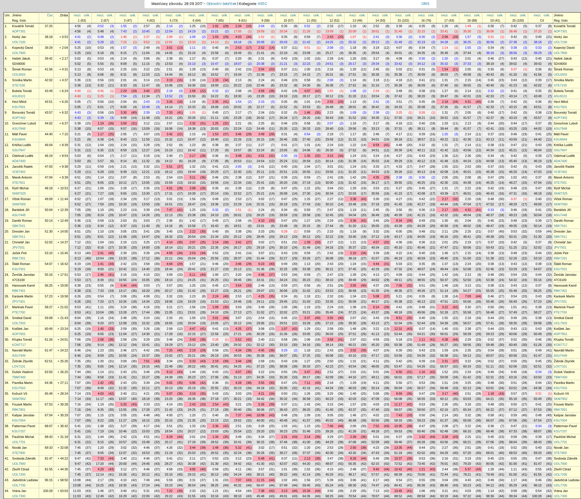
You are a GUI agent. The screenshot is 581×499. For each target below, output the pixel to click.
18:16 (237, 42)
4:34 (238, 350)
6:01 (101, 107)
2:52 (376, 26)
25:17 (329, 53)
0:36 (491, 26)
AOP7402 (19, 117)
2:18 (169, 91)
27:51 (352, 74)
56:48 (490, 312)
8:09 (124, 63)
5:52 (238, 339)
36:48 (513, 31)
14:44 (169, 74)
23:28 (261, 96)
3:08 (261, 328)
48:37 (490, 215)
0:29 (284, 350)
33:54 (375, 96)
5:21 (78, 134)
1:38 (445, 296)
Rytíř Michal (20, 188)
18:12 (169, 172)
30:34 (329, 193)
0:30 (422, 37)
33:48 (352, 204)
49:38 (490, 236)
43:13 (490, 139)
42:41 (490, 128)
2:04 (261, 26)
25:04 (192, 258)
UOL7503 (19, 323)
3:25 (399, 112)
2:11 (445, 231)
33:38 (306, 269)
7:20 (101, 301)
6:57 (101, 128)
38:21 (421, 117)
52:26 (513, 258)
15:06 (169, 85)
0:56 (101, 80)
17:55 (237, 31)
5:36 (78, 80)
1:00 (307, 69)
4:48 (399, 145)
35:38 (398, 74)
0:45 (491, 80)
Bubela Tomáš (22, 91)
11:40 (146, 226)
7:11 (307, 382)
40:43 (490, 74)
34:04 (352, 215)
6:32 (101, 85)
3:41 (147, 231)
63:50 (49, 372)
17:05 (215, 161)
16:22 (215, 96)
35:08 (421, 107)
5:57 (101, 161)
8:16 (101, 247)
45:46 (421, 247)
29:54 (375, 53)
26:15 (261, 139)
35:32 (444, 63)
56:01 (444, 334)
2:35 (216, 101)
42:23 (329, 366)
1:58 (192, 91)
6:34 (101, 226)
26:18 (283, 204)
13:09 (146, 128)
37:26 (444, 107)
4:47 (192, 328)
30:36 (375, 74)
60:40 (513, 344)
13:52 (169, 96)
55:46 (490, 301)
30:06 (283, 290)
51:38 (490, 258)
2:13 (238, 80)
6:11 (192, 274)
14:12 (169, 161)
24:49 (261, 128)
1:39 (307, 242)
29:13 (283, 236)
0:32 (216, 91)
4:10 (261, 220)
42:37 (490, 117)
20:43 (283, 42)
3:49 (261, 134)
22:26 (237, 139)
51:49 (421, 344)
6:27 (78, 188)
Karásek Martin (22, 296)
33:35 (329, 301)
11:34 (146, 96)
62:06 (513, 366)
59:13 (467, 355)
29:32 (237, 344)
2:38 (169, 58)
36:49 (375, 215)
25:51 (283, 172)
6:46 (78, 350)
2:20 (238, 58)
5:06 (192, 382)
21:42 (306, 42)
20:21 (192, 247)
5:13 (78, 69)
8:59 (124, 150)
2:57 (147, 26)
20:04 (192, 323)
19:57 (237, 150)
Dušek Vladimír (22, 372)
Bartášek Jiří (20, 210)
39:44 (444, 128)
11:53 (146, 74)
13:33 (123, 258)
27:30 (306, 193)
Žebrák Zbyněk (22, 361)
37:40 (444, 85)
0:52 (101, 26)
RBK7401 (19, 290)
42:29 (375, 269)
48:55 (421, 280)
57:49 (513, 312)
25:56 (215, 258)
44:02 (49, 123)
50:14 (49, 220)
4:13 (376, 274)
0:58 (307, 80)
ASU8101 (19, 96)
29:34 (375, 63)
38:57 (421, 139)
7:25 (169, 350)
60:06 (513, 334)
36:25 (467, 42)
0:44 (491, 123)
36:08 (329, 258)
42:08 (444, 172)
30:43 (329, 117)
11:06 (123, 236)
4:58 (261, 91)
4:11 (376, 361)
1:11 (192, 47)
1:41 (101, 264)
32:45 (329, 215)
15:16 (192, 53)
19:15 (146, 366)
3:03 (147, 220)
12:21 (146, 172)
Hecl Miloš (19, 101)
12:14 (123, 366)
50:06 (467, 247)
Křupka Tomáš (22, 339)
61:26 (49, 339)
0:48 (101, 37)
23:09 (306, 53)
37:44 (467, 53)
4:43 (78, 112)
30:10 (329, 204)
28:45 (261, 236)
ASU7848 (19, 128)
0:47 (514, 145)
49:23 (513, 215)
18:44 (169, 269)
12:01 (169, 42)
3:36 (399, 37)
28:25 (261, 215)
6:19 (78, 264)
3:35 (147, 188)
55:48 (513, 290)
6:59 (376, 145)
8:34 (399, 220)
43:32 (444, 215)
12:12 (123, 344)
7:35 (78, 361)
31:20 (352, 96)
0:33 (538, 47)
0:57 (491, 231)
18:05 (169, 323)
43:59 (513, 139)
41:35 (375, 290)
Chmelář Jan (21, 242)
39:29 (49, 47)
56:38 (444, 355)
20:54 (192, 236)
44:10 (352, 377)
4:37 (376, 285)
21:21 (283, 63)
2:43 (330, 37)
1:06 (307, 339)
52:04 (398, 323)
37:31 (398, 128)
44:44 (444, 204)
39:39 (398, 150)
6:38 (101, 139)
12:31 (398, 328)
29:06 (261, 323)
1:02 (216, 26)
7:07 (78, 382)
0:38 (514, 47)
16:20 (146, 290)
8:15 (124, 53)
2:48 (124, 318)
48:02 (467, 226)
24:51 (329, 63)
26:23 (192, 377)
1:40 (101, 328)
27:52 (352, 85)
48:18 (49, 188)
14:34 (146, 301)
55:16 (49, 274)
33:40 (352, 236)
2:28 (330, 58)
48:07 (421, 269)
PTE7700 (18, 312)
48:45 (444, 258)
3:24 (376, 155)
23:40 (215, 344)
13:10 (192, 42)
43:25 (513, 128)
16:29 (192, 161)
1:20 (445, 58)
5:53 (78, 274)
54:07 (49, 264)
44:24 (467, 161)
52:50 (467, 280)
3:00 (124, 123)
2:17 (238, 112)
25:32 (352, 42)
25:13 (237, 269)
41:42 (444, 150)
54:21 (421, 334)
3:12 (147, 123)
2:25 (124, 69)
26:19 (215, 355)
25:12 (237, 236)
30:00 (329, 182)
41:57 (467, 107)
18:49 (237, 53)
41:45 (398, 204)
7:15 (124, 42)
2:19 (124, 242)
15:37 (146, 355)
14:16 (169, 226)
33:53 (329, 290)
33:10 (283, 344)
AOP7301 (19, 31)
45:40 (513, 161)
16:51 (169, 204)
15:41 (146, 344)
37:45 (352, 269)
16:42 (192, 150)
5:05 (78, 101)
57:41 (490, 323)
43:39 (444, 193)
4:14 (169, 242)
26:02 (261, 117)
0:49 (216, 199)
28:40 (329, 128)
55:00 (467, 301)
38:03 (444, 74)
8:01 (101, 236)
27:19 (306, 182)
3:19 (376, 47)
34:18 (261, 388)
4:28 (238, 382)
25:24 (283, 161)
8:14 (124, 161)
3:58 (147, 264)
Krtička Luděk (21, 145)
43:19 (513, 117)
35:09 (352, 301)
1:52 (261, 37)
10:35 (123, 247)
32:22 (329, 236)
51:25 (513, 247)
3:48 (399, 91)
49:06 (421, 312)
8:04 (78, 318)
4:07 (399, 47)
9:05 (101, 366)
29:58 (329, 139)
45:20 (375, 344)
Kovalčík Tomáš (23, 26)
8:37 (124, 226)
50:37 (444, 280)
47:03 (49, 166)
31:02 (306, 290)
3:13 (468, 285)
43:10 (352, 355)
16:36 (192, 85)
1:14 (445, 47)
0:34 (422, 47)
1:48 (445, 285)
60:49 (49, 328)
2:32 (192, 123)
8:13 (78, 253)
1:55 (124, 26)
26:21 (237, 290)
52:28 (444, 312)
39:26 (398, 172)
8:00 (101, 269)
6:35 (101, 150)
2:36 (468, 155)
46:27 (513, 182)
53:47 (398, 366)
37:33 (467, 63)
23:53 (306, 107)
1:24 (353, 155)
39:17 (306, 377)
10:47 (123, 215)
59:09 (444, 377)
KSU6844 (19, 139)
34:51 (375, 150)
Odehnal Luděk (22, 155)
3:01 (169, 47)
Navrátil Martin (22, 350)
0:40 (538, 37)
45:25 (490, 182)
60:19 (467, 366)
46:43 (490, 193)
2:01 (468, 58)
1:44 (192, 372)
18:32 (169, 236)
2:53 (238, 47)
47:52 (490, 204)
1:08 (353, 91)
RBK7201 (19, 258)
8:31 (124, 74)
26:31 (329, 74)
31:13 (237, 377)
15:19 (169, 150)
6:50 (399, 372)
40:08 (467, 74)
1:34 (353, 296)
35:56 (375, 193)
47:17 (375, 355)
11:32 (146, 161)
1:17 (192, 58)
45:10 (398, 247)
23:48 (283, 226)
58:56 (467, 344)
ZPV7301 (18, 301)
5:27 (399, 188)
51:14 (444, 290)
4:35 (376, 177)
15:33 (192, 107)
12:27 (146, 150)
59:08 (49, 318)
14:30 (146, 334)
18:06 (169, 301)
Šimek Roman (22, 69)
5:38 (78, 123)
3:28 (147, 145)
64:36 (49, 382)
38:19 (490, 63)
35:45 (329, 312)
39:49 (352, 280)
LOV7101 (18, 366)
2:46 (376, 134)
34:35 (421, 53)
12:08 (123, 323)
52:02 (49, 242)
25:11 (261, 172)
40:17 (375, 301)
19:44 (192, 172)
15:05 (146, 280)
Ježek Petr (19, 253)
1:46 (124, 37)
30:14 (329, 161)
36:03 (329, 334)
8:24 (101, 215)
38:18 (49, 37)
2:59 (124, 328)
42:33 (490, 96)
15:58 (192, 226)
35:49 (444, 53)
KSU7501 (19, 269)
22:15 (192, 334)
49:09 (49, 199)
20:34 (283, 31)
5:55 (101, 63)
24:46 (237, 301)
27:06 (215, 377)
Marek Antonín (22, 177)
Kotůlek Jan (20, 328)
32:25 (283, 269)
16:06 (169, 128)
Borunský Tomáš (23, 112)
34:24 (283, 280)
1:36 (445, 155)
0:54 (307, 134)
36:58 (352, 290)
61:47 (49, 350)
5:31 (78, 145)
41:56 (49, 69)
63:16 (513, 377)
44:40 (49, 134)
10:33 (123, 204)
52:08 (467, 269)
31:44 (261, 258)
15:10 (192, 63)
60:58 (513, 355)
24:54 (261, 161)
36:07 (283, 355)
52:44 (421, 323)
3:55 (330, 318)
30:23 (237, 388)
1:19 (192, 101)
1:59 (192, 318)
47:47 (444, 247)
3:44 (238, 361)
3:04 (261, 69)
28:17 (306, 96)
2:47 (330, 210)
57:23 (49, 296)
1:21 (353, 242)
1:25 (192, 26)
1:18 (353, 47)
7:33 (169, 112)
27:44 (329, 226)
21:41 (261, 53)
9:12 (169, 372)
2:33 (330, 26)
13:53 (169, 63)
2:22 (468, 188)
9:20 (101, 323)
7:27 (101, 193)
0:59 (307, 37)
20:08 (261, 42)
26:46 (283, 139)
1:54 (445, 69)
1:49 (468, 26)
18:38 (192, 128)
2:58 (169, 328)
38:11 (421, 128)
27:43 (306, 204)
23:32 (283, 85)
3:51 (399, 101)
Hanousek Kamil (23, 285)
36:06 (490, 31)
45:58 (444, 226)
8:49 (124, 172)
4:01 (261, 155)
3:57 (169, 285)
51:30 (49, 231)
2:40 (169, 155)
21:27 (215, 269)
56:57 (467, 323)
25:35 (283, 128)
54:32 (513, 280)
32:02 (283, 312)
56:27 (444, 344)
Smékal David (22, 318)
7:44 (78, 372)
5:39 (101, 117)
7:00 (399, 285)
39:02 (513, 63)
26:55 (306, 172)
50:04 (49, 210)
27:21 (237, 334)
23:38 (192, 215)
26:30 (329, 150)
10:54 (100, 258)
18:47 (192, 204)
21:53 (215, 301)
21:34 (215, 236)
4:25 (261, 296)
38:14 (329, 344)
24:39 (169, 377)
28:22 (192, 366)
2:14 (169, 26)
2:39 (147, 112)
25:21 (261, 193)
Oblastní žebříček (221, 3)
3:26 (169, 101)
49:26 (421, 290)
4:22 (399, 253)
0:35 (284, 26)
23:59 (329, 31)
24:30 (306, 85)
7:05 (78, 210)
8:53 (78, 307)
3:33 (376, 166)
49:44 (444, 269)
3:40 (147, 91)
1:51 (238, 210)
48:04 (467, 215)
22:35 (215, 247)
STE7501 (18, 182)
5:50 (399, 382)
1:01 (307, 101)
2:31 (261, 58)
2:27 (261, 145)
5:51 (169, 166)
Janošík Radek (22, 166)
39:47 (444, 96)
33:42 (398, 63)
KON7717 (19, 344)
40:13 (421, 172)
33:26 (306, 258)
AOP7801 (19, 334)
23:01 (261, 226)
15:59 (169, 182)
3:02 (261, 199)
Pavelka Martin (22, 382)
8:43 (124, 139)
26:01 (237, 215)
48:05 (375, 366)
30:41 (215, 366)
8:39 (101, 280)
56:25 (49, 285)
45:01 (467, 172)
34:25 (237, 366)
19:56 (215, 182)
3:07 (147, 134)
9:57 (124, 128)
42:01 (467, 96)
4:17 (399, 134)
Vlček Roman (21, 199)
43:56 (467, 150)
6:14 (376, 307)
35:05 (375, 226)
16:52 (215, 74)
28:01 (375, 31)
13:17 (123, 290)
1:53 (216, 134)
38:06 (283, 366)
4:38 (445, 339)
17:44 (146, 312)
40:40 (490, 85)
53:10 (49, 253)
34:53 (375, 172)
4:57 (376, 242)
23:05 (283, 150)
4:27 (399, 155)
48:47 (490, 226)
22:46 (261, 85)
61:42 (467, 377)
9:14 (101, 344)
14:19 (192, 31)
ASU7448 (19, 215)
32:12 (261, 344)
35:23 (306, 280)
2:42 (238, 69)
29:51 (283, 323)
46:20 (513, 172)
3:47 (307, 372)
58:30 (513, 323)
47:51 (444, 301)
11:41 (123, 377)
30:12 (329, 96)
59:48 (490, 344)
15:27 (146, 377)
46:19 (49, 155)
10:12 (123, 182)
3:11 (192, 177)
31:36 (261, 269)
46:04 (49, 145)
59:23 (490, 334)
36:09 (421, 74)
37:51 (352, 334)
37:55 (398, 117)
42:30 (444, 182)
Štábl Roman (21, 264)
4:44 (376, 264)
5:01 (376, 372)
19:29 (192, 301)
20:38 (261, 63)
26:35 (352, 53)
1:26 (445, 26)
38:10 (329, 280)
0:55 (101, 285)
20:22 (237, 85)
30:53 (237, 355)
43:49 (49, 91)
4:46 (261, 274)
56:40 (513, 301)
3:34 (169, 361)
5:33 (192, 361)
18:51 (237, 226)
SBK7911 (18, 236)
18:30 (237, 96)
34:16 (329, 247)
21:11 (215, 117)
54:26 (421, 366)
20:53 (237, 161)
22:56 (215, 334)
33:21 (306, 312)
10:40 (146, 31)
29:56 (352, 128)
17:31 (169, 193)
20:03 (215, 128)
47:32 (398, 269)
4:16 (147, 307)
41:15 (421, 215)
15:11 (146, 388)
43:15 (513, 107)
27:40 (306, 139)
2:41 (376, 37)
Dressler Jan (21, 231)
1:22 (353, 145)
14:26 (146, 215)
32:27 (283, 258)
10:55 (123, 280)
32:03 (352, 193)
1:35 (307, 155)
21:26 (306, 31)
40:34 (375, 247)
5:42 (399, 361)
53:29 (513, 269)
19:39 (192, 193)
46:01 (467, 193)
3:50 (399, 210)
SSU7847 (19, 150)
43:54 (352, 366)
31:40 (398, 31)
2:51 (169, 69)
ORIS (425, 3)
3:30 (124, 112)
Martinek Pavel (22, 307)
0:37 (538, 26)
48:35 (398, 290)
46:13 (421, 301)
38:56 (513, 53)
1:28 (192, 69)
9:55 (124, 193)
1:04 (101, 145)
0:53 (101, 47)
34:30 (375, 117)
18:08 (215, 107)
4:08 (399, 58)
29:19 (261, 247)
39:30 (352, 323)
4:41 (78, 37)
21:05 (169, 312)
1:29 (353, 188)
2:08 (330, 47)
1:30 (192, 80)
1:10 (353, 26)
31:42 (352, 182)
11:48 (146, 117)
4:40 (78, 91)
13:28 (123, 312)
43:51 (49, 101)
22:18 (283, 53)
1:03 (216, 37)
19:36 (215, 204)
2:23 (330, 112)
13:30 (146, 193)
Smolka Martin (22, 80)
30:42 (375, 107)
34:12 (421, 63)
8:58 (101, 377)
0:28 (284, 231)
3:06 (147, 58)
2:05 (468, 69)
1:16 (353, 123)
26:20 (283, 182)
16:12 (192, 74)
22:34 (237, 182)
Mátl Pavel (19, 134)
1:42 (353, 177)
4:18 (399, 80)
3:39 (399, 26)
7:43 (124, 31)
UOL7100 (19, 42)
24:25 (329, 42)
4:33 (399, 166)
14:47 (146, 236)
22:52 (283, 107)
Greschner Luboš (24, 123)
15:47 (215, 63)
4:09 (399, 274)
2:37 (147, 37)
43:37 (375, 312)
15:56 (215, 53)
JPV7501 (18, 247)
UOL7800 (19, 53)
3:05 (124, 231)
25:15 (306, 226)
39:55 (467, 85)
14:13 (215, 42)
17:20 (215, 150)
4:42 (147, 350)
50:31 (513, 236)
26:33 (306, 128)
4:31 (468, 101)
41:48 (444, 161)
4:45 (261, 350)
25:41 (261, 182)
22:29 (237, 204)
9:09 (124, 117)
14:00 (146, 247)
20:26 (192, 117)
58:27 (49, 307)
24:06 (306, 150)
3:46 (238, 134)
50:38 (398, 344)
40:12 (421, 161)
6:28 (101, 172)
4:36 (399, 242)
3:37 (307, 318)
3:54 (238, 285)
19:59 (261, 31)
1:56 (192, 199)
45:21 (513, 150)
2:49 (147, 47)
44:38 (467, 182)
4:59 (169, 253)
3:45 (376, 220)
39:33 (306, 366)
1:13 (353, 101)
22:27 (215, 290)
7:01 (147, 361)
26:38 (329, 85)
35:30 (467, 31)
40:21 (352, 344)
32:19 (421, 42)
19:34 (237, 74)
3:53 (376, 188)
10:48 (146, 107)
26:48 (329, 107)
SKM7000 (19, 204)
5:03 (78, 155)
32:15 (421, 31)
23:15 (283, 74)
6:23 (261, 264)
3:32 (147, 166)
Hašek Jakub (21, 58)
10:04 (100, 312)
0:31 (491, 37)
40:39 (398, 215)
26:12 (237, 323)
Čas (50, 15)
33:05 (306, 334)
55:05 (490, 290)
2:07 (330, 123)
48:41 (467, 236)
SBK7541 (18, 226)
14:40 (146, 269)
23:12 (192, 344)
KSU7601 (19, 107)
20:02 (237, 107)
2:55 (330, 101)
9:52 (147, 42)
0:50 (491, 307)
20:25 (215, 172)
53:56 (398, 355)
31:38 (352, 161)
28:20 (306, 117)
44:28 (421, 226)
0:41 (422, 80)
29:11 (261, 301)
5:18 (399, 339)
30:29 (261, 334)
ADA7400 (19, 161)
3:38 (399, 177)
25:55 (215, 388)
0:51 (307, 47)
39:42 (49, 58)
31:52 (352, 117)
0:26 (422, 112)
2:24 (261, 80)
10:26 (123, 301)
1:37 (445, 264)
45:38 (490, 172)
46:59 (421, 258)
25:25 (215, 280)
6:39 (399, 350)
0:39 (538, 80)
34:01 (398, 53)
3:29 (147, 339)
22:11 (169, 258)
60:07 (490, 355)
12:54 (169, 31)
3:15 (330, 155)
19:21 (169, 117)
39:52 (444, 117)
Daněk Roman (22, 220)
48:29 (513, 204)
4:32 (468, 210)
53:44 (398, 334)
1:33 (216, 80)
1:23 (192, 145)
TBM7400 (19, 377)
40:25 (421, 182)
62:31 (490, 377)
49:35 (513, 226)
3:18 (376, 80)
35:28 (398, 85)
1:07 (353, 37)
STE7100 (18, 85)
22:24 (237, 128)
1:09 (192, 37)
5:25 (78, 47)
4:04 (169, 264)
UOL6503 (19, 74)
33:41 (444, 31)
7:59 (101, 204)
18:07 (237, 63)
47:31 (513, 193)
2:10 (330, 231)
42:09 (329, 377)
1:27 (445, 91)
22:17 (261, 107)
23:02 (169, 355)
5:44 (124, 285)
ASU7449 (19, 355)
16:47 (192, 139)
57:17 (421, 377)
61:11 (490, 366)
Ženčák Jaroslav (23, 274)
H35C (262, 3)
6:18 (101, 53)
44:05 (421, 236)
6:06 (101, 74)
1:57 (468, 37)
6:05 (399, 231)
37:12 (375, 236)
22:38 (261, 74)
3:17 (376, 58)
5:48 (101, 31)
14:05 (169, 53)
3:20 (238, 274)
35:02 (375, 161)
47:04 (49, 177)
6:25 (78, 328)
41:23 (513, 85)
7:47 (169, 210)
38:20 (421, 96)
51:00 (467, 258)
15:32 (169, 139)
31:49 (398, 42)
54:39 (444, 323)
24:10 (283, 96)
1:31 (445, 80)
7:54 (124, 96)
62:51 (49, 361)
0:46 (491, 58)
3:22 (147, 69)
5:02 (78, 58)
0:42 (514, 26)
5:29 (101, 42)
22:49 (169, 366)
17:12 (146, 258)
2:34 (238, 26)
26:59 (306, 161)
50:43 (490, 247)
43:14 (513, 96)
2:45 (376, 69)
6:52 (78, 199)
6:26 (78, 296)
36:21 (329, 269)
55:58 (467, 312)
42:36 (467, 139)
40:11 (421, 150)
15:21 (215, 31)
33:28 (306, 323)
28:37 (237, 258)
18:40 (215, 139)
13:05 (146, 182)
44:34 (490, 150)
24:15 (306, 74)
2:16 (330, 69)
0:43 (284, 58)
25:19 (192, 388)
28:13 (375, 42)
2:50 (330, 361)
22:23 (306, 63)
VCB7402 (19, 172)
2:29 (124, 91)
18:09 (215, 85)
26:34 (283, 117)
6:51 (78, 177)
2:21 (238, 123)
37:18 (375, 204)
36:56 (490, 42)
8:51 (399, 318)
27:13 (237, 312)
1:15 (192, 134)
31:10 (375, 85)
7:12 (78, 242)
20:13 (169, 388)
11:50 (146, 139)
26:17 (352, 63)
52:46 (490, 269)
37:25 (49, 26)
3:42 (169, 134)
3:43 (376, 318)
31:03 (306, 301)
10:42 (123, 269)
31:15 (352, 139)
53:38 (490, 280)
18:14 (169, 247)
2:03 (124, 220)
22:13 (169, 215)
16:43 (215, 226)
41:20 (513, 74)
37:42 (398, 96)
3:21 (169, 307)
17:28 (169, 334)
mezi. (77, 15)
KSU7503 (19, 388)
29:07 (261, 290)
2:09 (169, 37)
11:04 (146, 53)
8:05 (124, 107)
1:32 (192, 166)
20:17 (169, 290)
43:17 (398, 236)
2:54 (169, 177)
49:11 (375, 377)
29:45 (283, 301)
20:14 (215, 193)
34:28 (444, 42)
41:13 (375, 334)
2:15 (468, 80)
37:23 (352, 312)
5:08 (376, 296)
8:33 (124, 85)
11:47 (146, 85)
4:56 (78, 26)
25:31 (261, 204)
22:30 (237, 172)
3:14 (147, 80)
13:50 (146, 204)
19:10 (192, 182)
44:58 (490, 161)
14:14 (169, 107)
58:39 (467, 334)
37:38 (513, 42)
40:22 (444, 139)
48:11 (398, 280)
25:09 (352, 31)
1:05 (192, 112)
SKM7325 (19, 193)
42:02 (49, 80)
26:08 (283, 193)
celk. (87, 15)
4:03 (238, 37)
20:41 (192, 269)
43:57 (49, 112)
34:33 (398, 107)
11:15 (146, 63)
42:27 (421, 204)
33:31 (261, 280)
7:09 (468, 296)
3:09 (169, 274)
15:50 (192, 96)
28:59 (283, 215)
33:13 (375, 128)
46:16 (444, 236)
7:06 (78, 339)
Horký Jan (19, 37)
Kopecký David (22, 47)
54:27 (467, 290)
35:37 (352, 247)
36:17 (375, 182)
